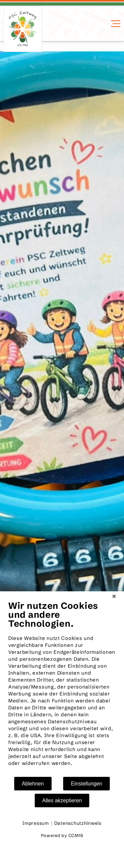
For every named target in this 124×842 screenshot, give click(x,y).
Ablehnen (33, 783)
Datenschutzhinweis (78, 823)
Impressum (35, 823)
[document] (62, 688)
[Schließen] (114, 596)
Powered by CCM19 (62, 835)
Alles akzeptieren (62, 800)
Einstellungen (86, 783)
